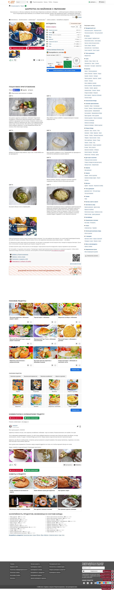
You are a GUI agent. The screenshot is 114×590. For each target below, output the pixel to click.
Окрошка (86, 61)
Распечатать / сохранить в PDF (20, 259)
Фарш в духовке (88, 115)
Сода (50, 44)
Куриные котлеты (88, 145)
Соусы (87, 225)
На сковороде (96, 105)
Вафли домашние (96, 85)
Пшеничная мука (53, 30)
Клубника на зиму (98, 211)
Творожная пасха (97, 30)
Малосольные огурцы (89, 211)
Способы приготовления (92, 103)
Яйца (50, 37)
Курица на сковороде (89, 125)
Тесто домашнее (90, 188)
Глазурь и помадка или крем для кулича (93, 162)
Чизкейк (91, 88)
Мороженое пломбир (98, 185)
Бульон (94, 61)
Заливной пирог (88, 90)
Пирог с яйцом (72, 400)
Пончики (94, 90)
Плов (98, 130)
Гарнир (87, 196)
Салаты (88, 36)
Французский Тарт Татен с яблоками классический (45, 339)
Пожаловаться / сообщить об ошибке (21, 261)
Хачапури (96, 76)
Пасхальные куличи (89, 30)
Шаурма (86, 175)
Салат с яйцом (88, 45)
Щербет (86, 185)
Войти (101, 2)
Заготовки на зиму (90, 204)
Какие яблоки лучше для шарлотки (44, 490)
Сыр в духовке (88, 113)
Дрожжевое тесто (88, 191)
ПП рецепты (92, 222)
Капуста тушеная (88, 152)
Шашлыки (87, 130)
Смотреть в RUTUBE (16, 48)
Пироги (86, 71)
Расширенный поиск (54, 563)
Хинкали (86, 135)
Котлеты (94, 130)
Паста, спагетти (92, 147)
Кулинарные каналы (54, 572)
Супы (87, 58)
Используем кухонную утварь (93, 231)
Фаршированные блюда (97, 113)
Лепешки (91, 80)
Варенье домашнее (89, 207)
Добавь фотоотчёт (15, 418)
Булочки (91, 76)
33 (37, 60)
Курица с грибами (88, 246)
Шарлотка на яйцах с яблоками (67, 317)
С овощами (88, 236)
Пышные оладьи (88, 97)
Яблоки (50, 34)
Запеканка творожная (98, 135)
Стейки (91, 133)
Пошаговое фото (41, 19)
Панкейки (87, 88)
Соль (50, 46)
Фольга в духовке (88, 233)
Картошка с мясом (88, 238)
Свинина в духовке (89, 118)
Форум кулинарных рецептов (57, 569)
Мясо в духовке (95, 115)
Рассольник (87, 65)
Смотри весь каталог (91, 255)
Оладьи (99, 73)
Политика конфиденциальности (18, 569)
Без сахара (87, 222)
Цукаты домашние (96, 214)
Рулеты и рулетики (93, 175)
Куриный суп (98, 65)
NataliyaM (15, 425)
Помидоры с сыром (89, 241)
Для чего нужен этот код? (75, 263)
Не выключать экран (75, 23)
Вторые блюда (89, 128)
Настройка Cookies (15, 575)
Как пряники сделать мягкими (67, 509)
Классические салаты (89, 40)
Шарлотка (95, 78)
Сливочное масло (53, 41)
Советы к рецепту (51, 19)
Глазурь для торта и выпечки (91, 159)
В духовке (87, 105)
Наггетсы (86, 180)
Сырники (86, 76)
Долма (97, 154)
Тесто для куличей (99, 32)
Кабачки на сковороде (89, 122)
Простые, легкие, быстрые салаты (92, 43)
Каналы (45, 2)
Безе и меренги (88, 95)
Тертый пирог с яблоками (41, 317)
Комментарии (32, 19)
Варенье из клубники (89, 209)
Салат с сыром (96, 50)
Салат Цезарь (98, 40)
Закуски (88, 173)
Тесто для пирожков (89, 193)
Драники (95, 88)
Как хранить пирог (63, 490)
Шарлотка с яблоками (96, 95)
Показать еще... (76, 369)
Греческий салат (88, 47)
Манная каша (87, 154)
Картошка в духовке (97, 108)
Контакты (12, 578)
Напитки (88, 167)
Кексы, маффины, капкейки (90, 83)
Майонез (51, 39)
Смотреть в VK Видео (35, 48)
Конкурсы (55, 2)
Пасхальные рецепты (89, 32)
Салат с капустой (88, 50)
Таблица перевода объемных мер (55, 49)
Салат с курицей (88, 38)
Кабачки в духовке (98, 125)
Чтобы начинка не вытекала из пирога (19, 491)
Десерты (88, 183)
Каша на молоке (92, 137)
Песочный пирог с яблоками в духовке (67, 339)
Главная (12, 563)
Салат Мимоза (95, 47)
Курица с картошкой (97, 238)
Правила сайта (14, 566)
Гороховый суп (88, 63)
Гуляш (98, 137)
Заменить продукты (51, 26)
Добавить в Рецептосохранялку (20, 254)
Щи (97, 61)
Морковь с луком (97, 241)
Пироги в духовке (88, 78)
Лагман (90, 142)
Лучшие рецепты (35, 563)
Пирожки (95, 73)
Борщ (90, 61)
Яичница (93, 154)
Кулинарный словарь (36, 569)
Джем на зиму (97, 207)
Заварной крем (95, 164)
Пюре (86, 198)
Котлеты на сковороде (89, 120)
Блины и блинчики (88, 73)
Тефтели (86, 142)
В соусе (86, 108)
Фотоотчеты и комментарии (56, 566)
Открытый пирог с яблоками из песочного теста (67, 361)
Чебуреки (87, 137)
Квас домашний (88, 170)
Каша (91, 130)
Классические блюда (91, 100)
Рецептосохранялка (38, 2)
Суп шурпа (92, 65)
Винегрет (94, 45)
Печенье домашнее (93, 71)
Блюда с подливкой (97, 145)
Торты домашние (90, 53)
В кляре (86, 147)
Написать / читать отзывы (18, 256)
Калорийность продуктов (63, 19)
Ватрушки (95, 92)
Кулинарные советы (36, 566)
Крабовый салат (96, 38)
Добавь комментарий (31, 418)
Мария (78, 17)
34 (12, 60)
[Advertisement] (94, 14)
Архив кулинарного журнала (38, 578)
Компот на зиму (88, 214)
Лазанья (94, 140)
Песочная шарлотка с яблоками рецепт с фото (19, 318)
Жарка (91, 105)
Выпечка (88, 68)
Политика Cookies (15, 572)
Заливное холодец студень (90, 177)
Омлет (100, 133)
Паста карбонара (88, 140)
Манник (98, 90)
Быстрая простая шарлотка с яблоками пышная (42, 361)
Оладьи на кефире (89, 92)
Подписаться (90, 571)
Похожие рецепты (23, 19)
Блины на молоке (88, 85)
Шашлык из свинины (89, 149)
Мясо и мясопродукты (91, 244)
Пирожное (91, 185)
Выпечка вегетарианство (30, 376)
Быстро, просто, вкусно (92, 201)
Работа (50, 2)
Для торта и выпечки (91, 157)
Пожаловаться (13, 19)
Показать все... (76, 410)
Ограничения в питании (92, 220)
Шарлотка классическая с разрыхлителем (17, 361)
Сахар (50, 32)
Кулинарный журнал (36, 575)
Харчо (93, 63)
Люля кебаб (95, 152)
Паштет (98, 177)
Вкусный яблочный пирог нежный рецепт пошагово (20, 339)
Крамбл (99, 78)
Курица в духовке (88, 110)
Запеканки (87, 133)
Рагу (94, 142)
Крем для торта (88, 164)
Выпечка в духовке (16, 376)
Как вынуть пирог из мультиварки (20, 509)
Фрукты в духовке (60, 376)
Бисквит (86, 80)
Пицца (98, 140)
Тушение (90, 108)
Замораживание (96, 110)
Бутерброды (89, 217)
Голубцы (91, 135)
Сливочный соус (88, 227)
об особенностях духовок (58, 250)
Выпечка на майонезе (46, 376)
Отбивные (96, 149)
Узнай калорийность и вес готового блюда (61, 70)
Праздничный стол (91, 28)
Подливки (94, 227)
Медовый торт (88, 55)
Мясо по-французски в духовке (91, 251)
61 (12, 464)
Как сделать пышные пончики (43, 509)
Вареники (96, 133)
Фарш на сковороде (98, 118)
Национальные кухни (91, 249)
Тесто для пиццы (96, 191)
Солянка (97, 63)
